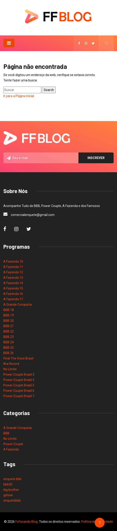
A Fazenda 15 (13, 288)
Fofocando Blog (26, 521)
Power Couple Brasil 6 (18, 390)
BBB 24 (8, 342)
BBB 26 (8, 353)
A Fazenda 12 (13, 272)
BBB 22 (8, 331)
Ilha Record (11, 364)
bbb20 (7, 484)
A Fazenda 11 (13, 267)
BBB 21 (8, 326)
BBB (6, 433)
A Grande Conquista (17, 304)
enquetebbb (12, 500)
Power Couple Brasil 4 (18, 380)
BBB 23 (8, 337)
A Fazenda (11, 449)
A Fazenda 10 (13, 261)
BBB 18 (8, 310)
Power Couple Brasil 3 (18, 374)
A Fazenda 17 (13, 299)
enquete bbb (12, 479)
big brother (11, 490)
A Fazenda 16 (13, 294)
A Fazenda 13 (13, 277)
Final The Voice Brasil (18, 358)
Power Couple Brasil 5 (18, 385)
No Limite (10, 369)
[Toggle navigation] (8, 43)
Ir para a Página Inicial (18, 96)
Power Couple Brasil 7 (18, 396)
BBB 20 (8, 320)
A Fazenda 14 (13, 283)
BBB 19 (8, 315)
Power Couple (13, 444)
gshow (8, 495)
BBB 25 (8, 347)
